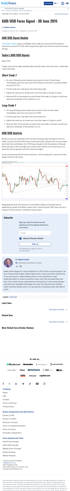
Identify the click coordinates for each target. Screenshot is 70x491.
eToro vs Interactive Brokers (14, 426)
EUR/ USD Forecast (10, 445)
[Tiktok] (30, 383)
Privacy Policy (8, 406)
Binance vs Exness (10, 422)
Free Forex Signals (25, 10)
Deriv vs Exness (9, 429)
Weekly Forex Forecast (12, 448)
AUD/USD (13, 297)
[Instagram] (44, 384)
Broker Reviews (9, 452)
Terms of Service (10, 403)
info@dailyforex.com (9, 463)
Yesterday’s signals (9, 44)
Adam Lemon (23, 259)
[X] (9, 384)
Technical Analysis (11, 10)
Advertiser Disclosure (61, 14)
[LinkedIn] (16, 384)
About (5, 392)
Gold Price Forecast (11, 442)
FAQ (4, 396)
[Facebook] (3, 384)
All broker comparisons (12, 433)
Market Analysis (9, 455)
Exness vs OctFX (9, 419)
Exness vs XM (8, 415)
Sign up (35, 244)
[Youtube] (37, 384)
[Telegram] (23, 384)
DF (3, 10)
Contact (6, 399)
